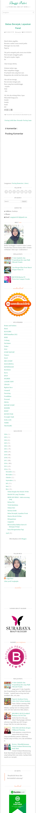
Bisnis (6, 328)
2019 (6, 455)
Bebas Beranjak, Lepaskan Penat (18, 513)
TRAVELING (8, 426)
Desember (9, 472)
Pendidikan (7, 396)
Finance (6, 355)
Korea (6, 373)
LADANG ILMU (9, 381)
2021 (6, 449)
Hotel (6, 358)
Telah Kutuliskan (13, 505)
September (9, 480)
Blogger (24, 539)
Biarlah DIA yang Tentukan (16, 494)
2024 (6, 440)
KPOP (6, 376)
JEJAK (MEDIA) (9, 364)
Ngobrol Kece (8, 387)
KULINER (7, 379)
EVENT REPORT (9, 352)
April (8, 533)
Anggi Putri (18, 3)
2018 (6, 457)
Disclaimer (7, 343)
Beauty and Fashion (10, 326)
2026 (6, 434)
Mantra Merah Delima (15, 516)
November (9, 475)
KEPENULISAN (9, 367)
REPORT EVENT (9, 405)
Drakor (6, 346)
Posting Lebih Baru (11, 120)
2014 (6, 469)
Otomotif (7, 390)
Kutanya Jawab (12, 511)
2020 (6, 452)
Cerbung (6, 340)
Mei (7, 489)
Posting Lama (27, 120)
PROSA (6, 402)
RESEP (6, 411)
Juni (7, 486)
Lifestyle (7, 384)
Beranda (19, 120)
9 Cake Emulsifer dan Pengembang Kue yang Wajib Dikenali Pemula (21, 260)
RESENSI (7, 408)
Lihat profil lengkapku (11, 581)
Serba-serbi (7, 420)
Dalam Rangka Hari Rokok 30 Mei (18, 492)
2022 (6, 446)
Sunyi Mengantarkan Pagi (16, 529)
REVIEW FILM (8, 414)
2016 (6, 463)
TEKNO (6, 423)
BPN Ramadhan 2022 (10, 334)
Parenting (7, 393)
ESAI (5, 349)
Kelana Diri (11, 502)
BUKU (6, 337)
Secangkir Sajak (26, 114)
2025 (6, 437)
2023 (6, 443)
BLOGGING (7, 331)
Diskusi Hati (11, 508)
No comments (28, 32)
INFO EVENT (8, 361)
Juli (7, 483)
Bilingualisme (12, 519)
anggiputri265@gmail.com (18, 217)
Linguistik (11, 522)
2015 (6, 466)
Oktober (9, 477)
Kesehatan (7, 370)
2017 (6, 460)
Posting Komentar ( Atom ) (20, 183)
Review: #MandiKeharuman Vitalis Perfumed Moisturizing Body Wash (21, 746)
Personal (7, 399)
